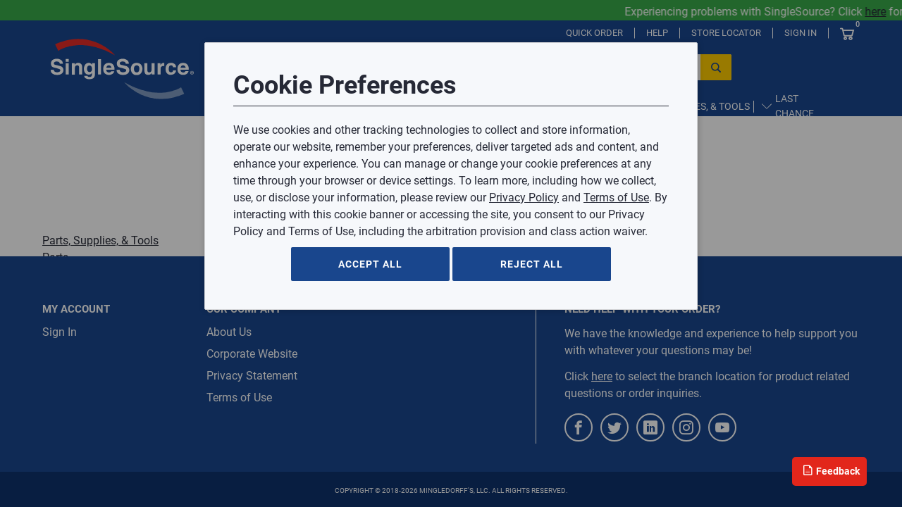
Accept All (370, 264)
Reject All (531, 264)
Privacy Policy (524, 197)
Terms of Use (616, 197)
